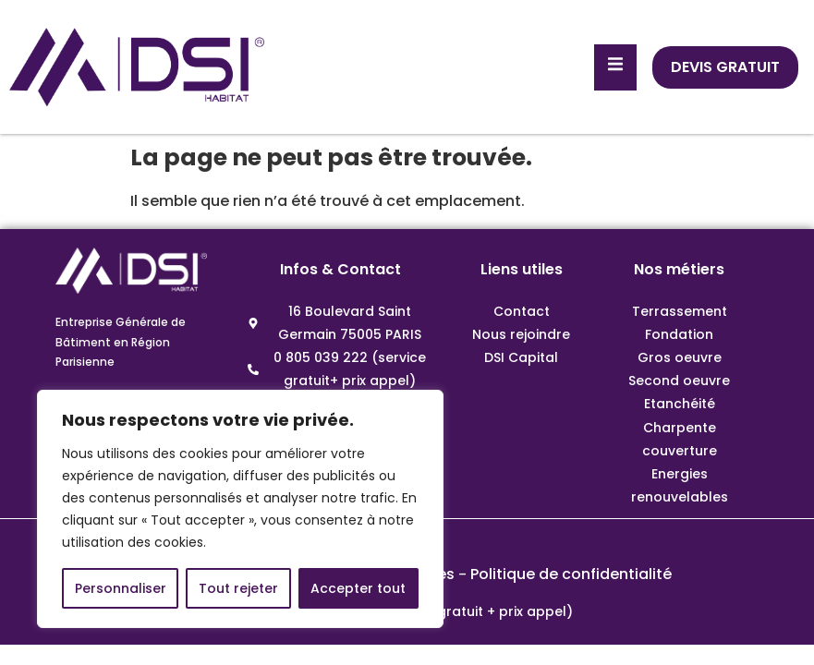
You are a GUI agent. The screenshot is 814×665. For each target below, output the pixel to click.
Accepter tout (358, 588)
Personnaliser (120, 588)
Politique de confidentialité (571, 574)
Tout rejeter (238, 588)
